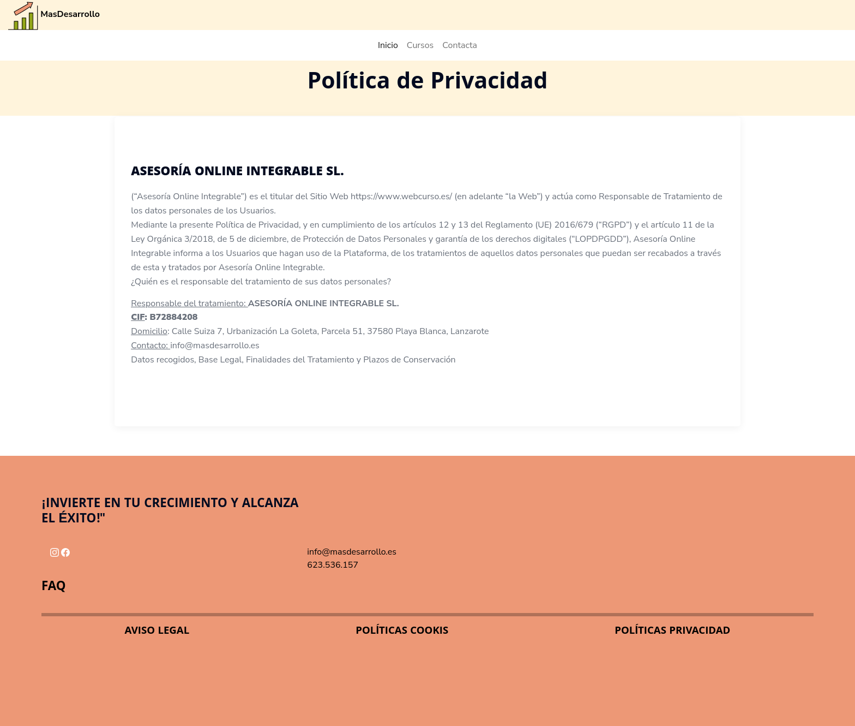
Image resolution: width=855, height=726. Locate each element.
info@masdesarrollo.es (351, 552)
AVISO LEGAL (157, 631)
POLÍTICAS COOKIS (402, 631)
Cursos (420, 45)
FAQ (53, 587)
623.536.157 (332, 565)
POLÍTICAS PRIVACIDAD (672, 631)
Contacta (459, 45)
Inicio (388, 45)
